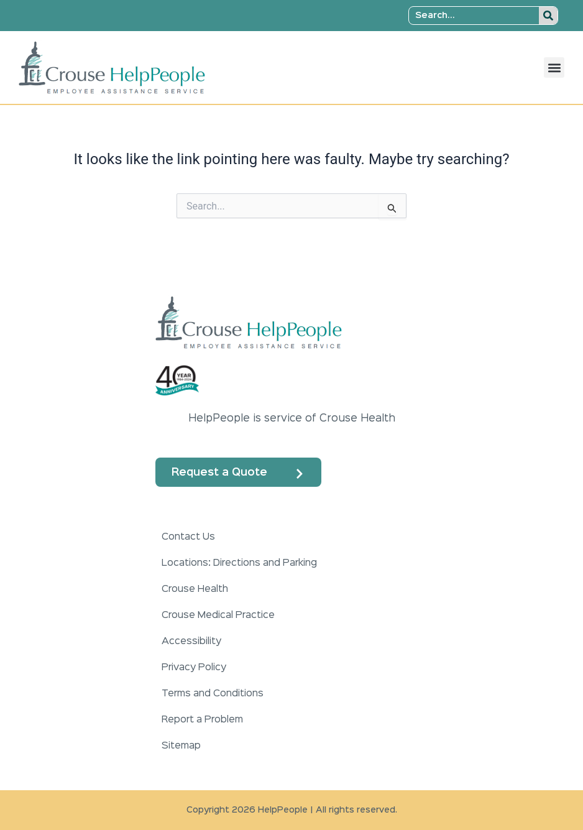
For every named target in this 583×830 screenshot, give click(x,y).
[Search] (548, 15)
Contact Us (188, 537)
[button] (554, 67)
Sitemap (181, 746)
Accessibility (191, 641)
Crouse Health (195, 589)
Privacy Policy (194, 667)
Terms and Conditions (213, 693)
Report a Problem (202, 720)
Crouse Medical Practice (218, 615)
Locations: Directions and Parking (239, 563)
